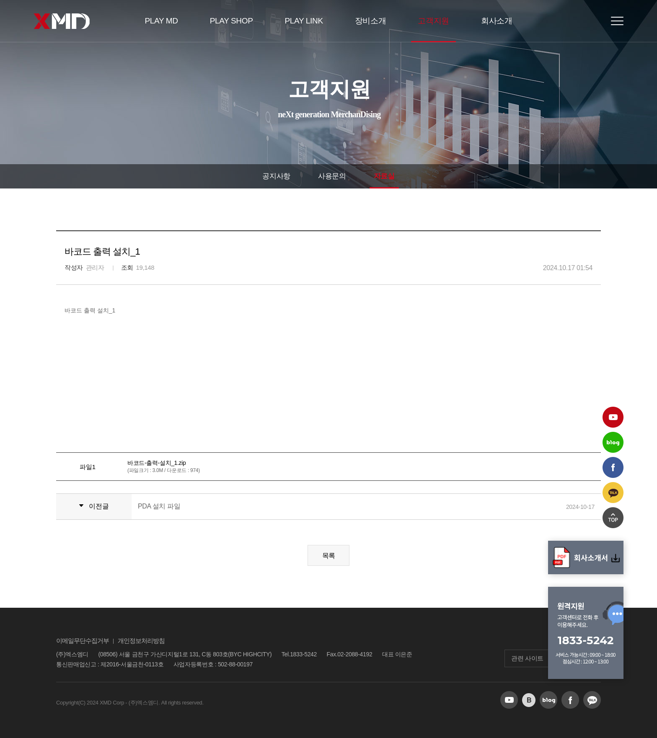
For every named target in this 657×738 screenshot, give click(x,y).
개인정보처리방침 (141, 640)
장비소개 (370, 20)
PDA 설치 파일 (159, 506)
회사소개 (496, 20)
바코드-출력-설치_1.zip (156, 462)
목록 (328, 555)
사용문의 (332, 176)
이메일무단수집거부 (82, 640)
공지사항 (276, 176)
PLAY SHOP (231, 20)
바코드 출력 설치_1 (90, 310)
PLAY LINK (304, 20)
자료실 (384, 176)
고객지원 (433, 20)
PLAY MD (161, 20)
